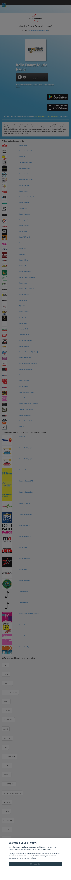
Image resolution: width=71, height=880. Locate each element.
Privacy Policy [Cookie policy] (46, 849)
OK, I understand (35, 864)
